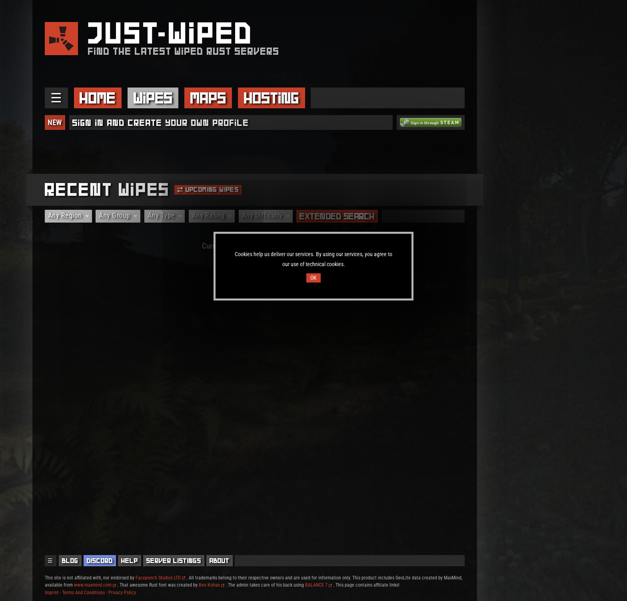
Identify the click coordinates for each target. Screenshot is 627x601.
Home (98, 98)
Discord (100, 560)
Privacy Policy (122, 592)
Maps (208, 98)
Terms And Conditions (83, 592)
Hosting (271, 98)
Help (129, 560)
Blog (70, 560)
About (220, 560)
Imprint (52, 592)
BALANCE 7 (318, 585)
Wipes (153, 98)
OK (313, 278)
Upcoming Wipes (208, 189)
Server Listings (173, 560)
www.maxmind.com (95, 585)
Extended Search (337, 216)
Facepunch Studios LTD (160, 578)
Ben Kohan (211, 585)
